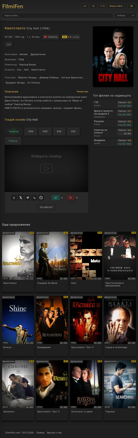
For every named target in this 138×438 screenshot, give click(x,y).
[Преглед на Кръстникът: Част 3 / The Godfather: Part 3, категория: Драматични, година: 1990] (86, 326)
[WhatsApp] (41, 197)
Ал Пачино (33, 82)
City (19, 69)
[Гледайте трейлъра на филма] (50, 37)
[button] (85, 6)
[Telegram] (27, 197)
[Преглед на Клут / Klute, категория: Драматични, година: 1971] (86, 262)
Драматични (38, 54)
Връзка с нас (54, 432)
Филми (24, 54)
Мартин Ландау (27, 77)
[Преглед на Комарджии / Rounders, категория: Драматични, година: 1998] (52, 326)
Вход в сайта (116, 6)
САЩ (21, 59)
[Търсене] (57, 15)
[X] (20, 197)
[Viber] (34, 197)
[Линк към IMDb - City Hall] (70, 37)
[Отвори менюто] (131, 6)
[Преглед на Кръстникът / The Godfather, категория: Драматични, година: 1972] (18, 262)
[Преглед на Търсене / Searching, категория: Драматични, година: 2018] (120, 390)
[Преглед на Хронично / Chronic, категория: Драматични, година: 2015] (18, 390)
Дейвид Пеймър (49, 77)
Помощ (40, 432)
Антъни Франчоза (72, 77)
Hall (26, 69)
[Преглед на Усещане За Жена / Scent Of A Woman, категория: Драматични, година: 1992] (52, 262)
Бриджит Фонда (15, 82)
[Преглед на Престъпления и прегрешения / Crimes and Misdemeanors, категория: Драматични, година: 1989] (120, 262)
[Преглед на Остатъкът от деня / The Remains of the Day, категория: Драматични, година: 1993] (86, 390)
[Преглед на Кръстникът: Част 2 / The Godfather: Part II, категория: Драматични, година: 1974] (52, 390)
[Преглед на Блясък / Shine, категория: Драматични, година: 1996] (18, 326)
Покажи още (82, 91)
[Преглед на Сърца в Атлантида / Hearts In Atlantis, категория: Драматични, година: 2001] (120, 326)
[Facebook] (14, 197)
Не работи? (46, 207)
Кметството (38, 69)
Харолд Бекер (27, 64)
